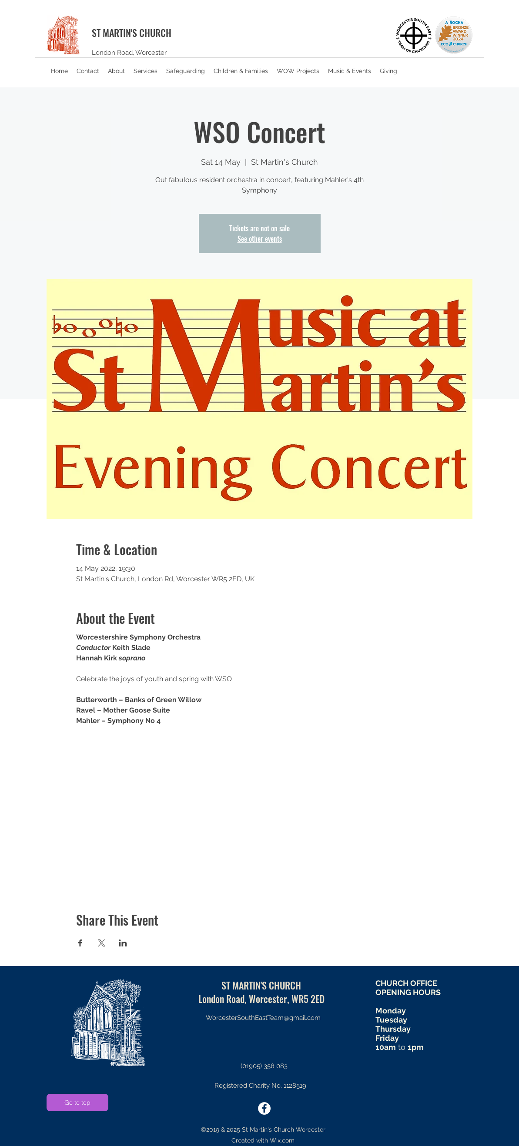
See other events (260, 238)
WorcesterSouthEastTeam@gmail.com (263, 1018)
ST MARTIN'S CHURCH (131, 33)
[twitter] (264, 1108)
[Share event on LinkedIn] (123, 942)
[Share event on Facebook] (80, 942)
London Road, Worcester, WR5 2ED (261, 999)
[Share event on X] (101, 942)
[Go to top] (77, 1102)
